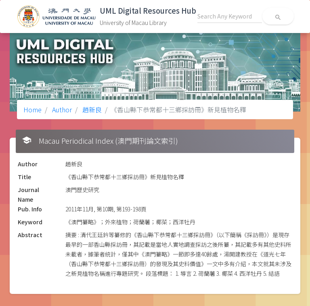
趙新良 (91, 109)
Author (61, 109)
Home (32, 109)
